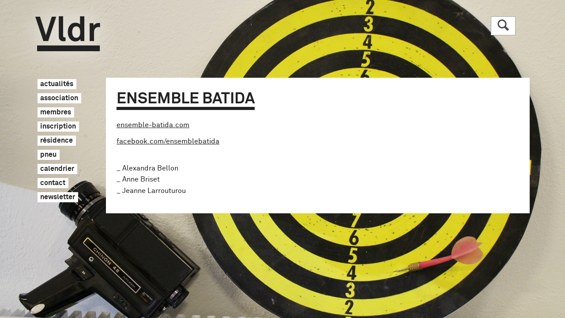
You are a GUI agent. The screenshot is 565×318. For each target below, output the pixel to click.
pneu (48, 155)
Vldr (67, 33)
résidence (56, 140)
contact (52, 183)
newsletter (57, 197)
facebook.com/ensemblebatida (168, 141)
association (59, 98)
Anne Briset (141, 179)
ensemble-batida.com (153, 125)
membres (55, 112)
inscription (58, 126)
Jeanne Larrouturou (154, 190)
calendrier (57, 169)
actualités (56, 84)
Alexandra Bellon (150, 168)
